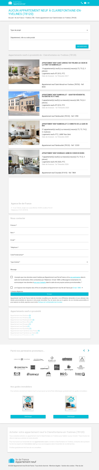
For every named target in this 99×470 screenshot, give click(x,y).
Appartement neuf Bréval (20, 326)
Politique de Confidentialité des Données (50, 302)
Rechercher (82, 46)
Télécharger (28, 416)
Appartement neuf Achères (21, 315)
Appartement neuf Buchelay (21, 328)
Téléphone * (14, 247)
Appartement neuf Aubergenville (22, 320)
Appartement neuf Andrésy (21, 317)
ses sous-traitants (40, 282)
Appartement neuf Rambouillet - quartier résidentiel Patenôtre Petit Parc (63, 96)
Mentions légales (54, 466)
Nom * (13, 232)
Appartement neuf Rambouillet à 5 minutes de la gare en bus (65, 125)
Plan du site (79, 466)
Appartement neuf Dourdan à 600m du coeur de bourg (63, 153)
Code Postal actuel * (17, 255)
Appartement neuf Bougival (21, 324)
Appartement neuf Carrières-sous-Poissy (25, 331)
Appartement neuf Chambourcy (22, 335)
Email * (13, 240)
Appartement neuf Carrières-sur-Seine (24, 333)
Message (14, 269)
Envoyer (49, 294)
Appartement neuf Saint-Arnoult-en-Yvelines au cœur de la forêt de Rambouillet (64, 64)
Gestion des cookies (68, 466)
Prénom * (14, 225)
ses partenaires (75, 277)
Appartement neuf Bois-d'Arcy (22, 322)
